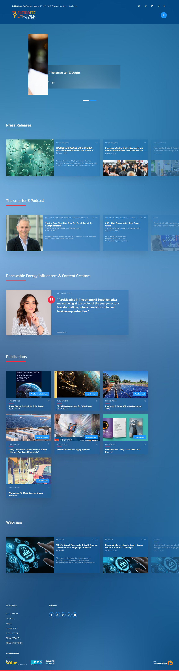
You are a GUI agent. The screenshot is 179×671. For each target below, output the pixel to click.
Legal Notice (12, 613)
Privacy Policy (13, 638)
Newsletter (12, 633)
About (9, 623)
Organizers (11, 628)
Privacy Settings (14, 642)
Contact (10, 618)
